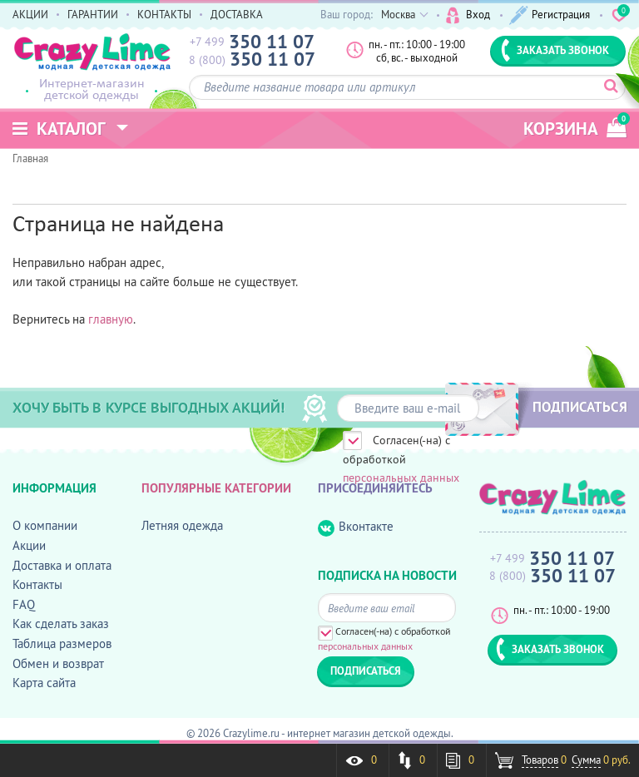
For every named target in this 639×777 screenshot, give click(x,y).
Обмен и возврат (58, 663)
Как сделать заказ (60, 623)
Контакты (37, 584)
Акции (29, 545)
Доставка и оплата (61, 565)
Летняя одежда (182, 525)
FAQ (23, 604)
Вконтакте (356, 527)
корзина (575, 126)
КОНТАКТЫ (164, 14)
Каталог (59, 128)
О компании (44, 525)
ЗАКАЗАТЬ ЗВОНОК (555, 50)
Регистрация (549, 15)
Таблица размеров (61, 643)
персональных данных (401, 477)
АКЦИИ (30, 14)
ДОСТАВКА (237, 14)
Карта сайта (44, 682)
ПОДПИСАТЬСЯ (579, 407)
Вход (468, 15)
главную (110, 319)
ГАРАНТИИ (92, 14)
